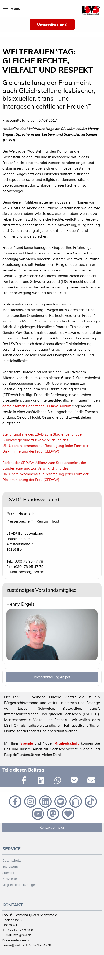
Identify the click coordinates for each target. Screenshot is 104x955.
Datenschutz (11, 860)
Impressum (10, 866)
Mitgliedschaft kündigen (19, 885)
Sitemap (8, 873)
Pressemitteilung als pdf (52, 677)
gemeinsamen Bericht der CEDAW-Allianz (37, 406)
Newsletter (10, 878)
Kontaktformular (52, 827)
